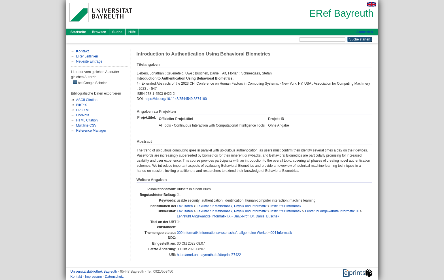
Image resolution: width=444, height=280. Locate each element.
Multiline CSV (86, 125)
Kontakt (77, 277)
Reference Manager (91, 130)
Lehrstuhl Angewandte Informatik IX (332, 211)
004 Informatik (281, 233)
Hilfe (132, 32)
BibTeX (81, 105)
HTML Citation (87, 120)
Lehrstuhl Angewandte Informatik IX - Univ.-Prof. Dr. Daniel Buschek (228, 216)
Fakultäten (185, 206)
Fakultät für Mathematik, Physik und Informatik (232, 206)
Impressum (94, 277)
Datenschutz (114, 277)
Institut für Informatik (285, 206)
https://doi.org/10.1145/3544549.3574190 (176, 99)
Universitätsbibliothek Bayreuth (94, 271)
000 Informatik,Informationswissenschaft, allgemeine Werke (222, 233)
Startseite (78, 32)
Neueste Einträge (89, 61)
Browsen (99, 32)
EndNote (83, 115)
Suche (117, 32)
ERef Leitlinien (87, 56)
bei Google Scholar (90, 82)
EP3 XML (83, 110)
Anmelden (364, 32)
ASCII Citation (86, 100)
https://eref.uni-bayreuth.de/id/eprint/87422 (209, 255)
